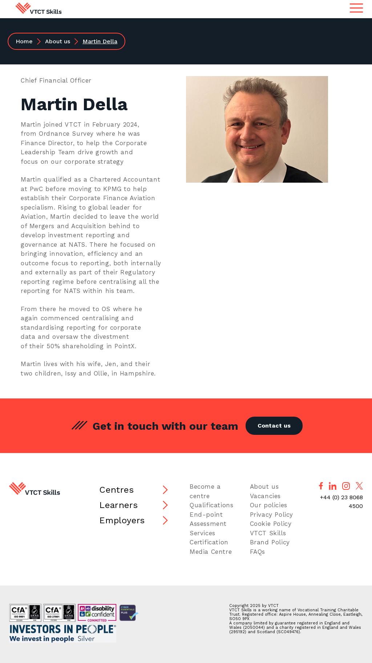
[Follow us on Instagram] (346, 486)
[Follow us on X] (359, 485)
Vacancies (265, 496)
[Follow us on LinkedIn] (332, 486)
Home (24, 41)
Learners (118, 505)
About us (57, 41)
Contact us (274, 425)
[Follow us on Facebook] (321, 485)
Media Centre (211, 551)
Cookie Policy (271, 523)
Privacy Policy (271, 514)
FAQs (257, 551)
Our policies (268, 505)
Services (202, 533)
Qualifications (211, 505)
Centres (116, 490)
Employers (122, 520)
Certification (209, 542)
